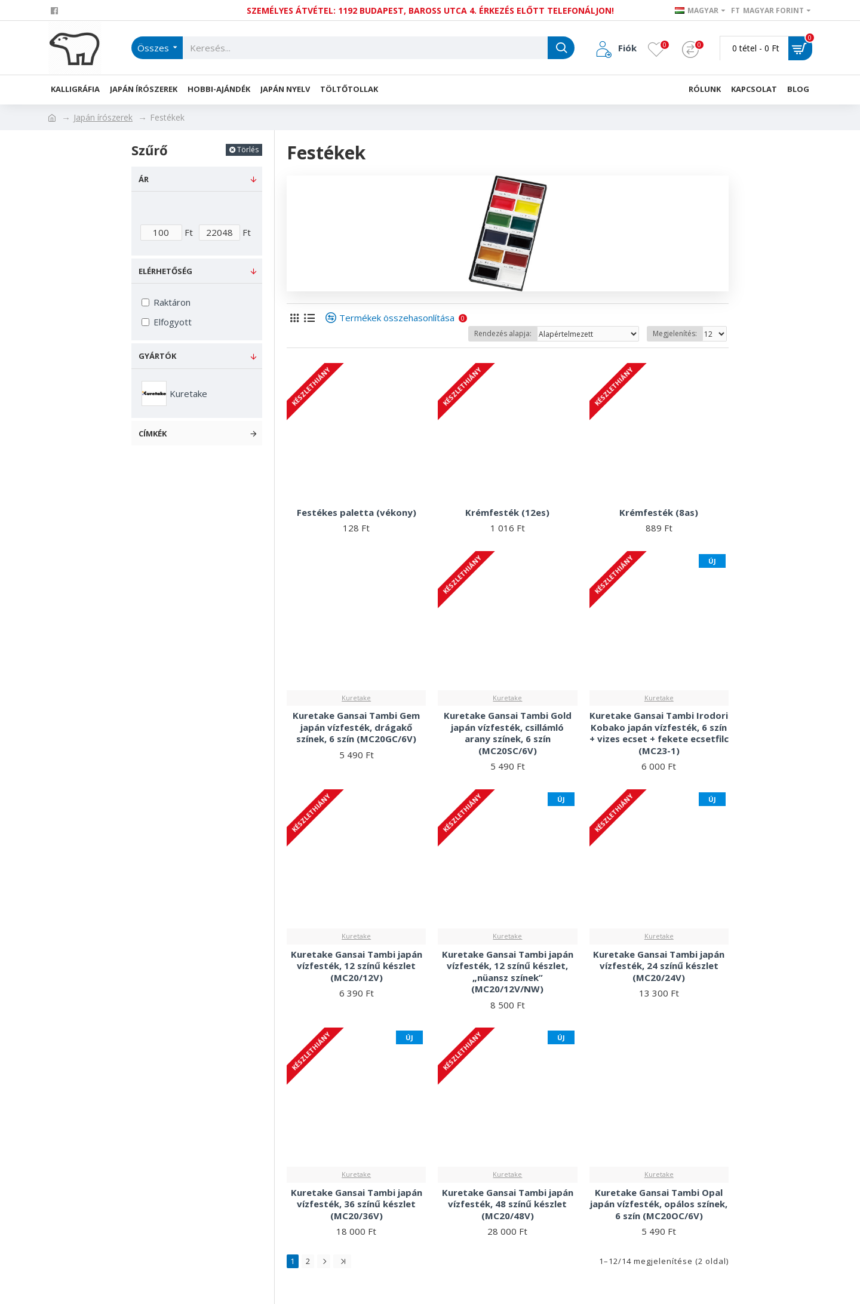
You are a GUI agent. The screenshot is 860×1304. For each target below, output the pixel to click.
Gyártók (157, 355)
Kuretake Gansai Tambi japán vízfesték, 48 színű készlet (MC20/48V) (507, 1204)
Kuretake (356, 697)
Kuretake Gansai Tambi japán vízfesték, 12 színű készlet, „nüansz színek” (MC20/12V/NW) (507, 972)
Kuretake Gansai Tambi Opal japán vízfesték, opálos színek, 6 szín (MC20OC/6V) (658, 1204)
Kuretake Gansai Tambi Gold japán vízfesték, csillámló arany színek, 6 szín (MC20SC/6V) (508, 733)
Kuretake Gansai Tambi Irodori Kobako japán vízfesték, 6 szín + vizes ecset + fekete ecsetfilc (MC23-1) (659, 733)
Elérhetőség (165, 271)
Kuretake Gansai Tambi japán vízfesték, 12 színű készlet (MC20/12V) (356, 966)
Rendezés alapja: (503, 333)
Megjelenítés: (675, 333)
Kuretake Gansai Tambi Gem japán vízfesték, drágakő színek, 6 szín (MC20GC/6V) (356, 727)
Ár (144, 179)
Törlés (248, 149)
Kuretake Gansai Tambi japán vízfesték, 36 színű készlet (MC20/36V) (356, 1204)
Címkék (153, 433)
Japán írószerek (103, 117)
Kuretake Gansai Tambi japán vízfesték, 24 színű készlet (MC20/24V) (658, 966)
